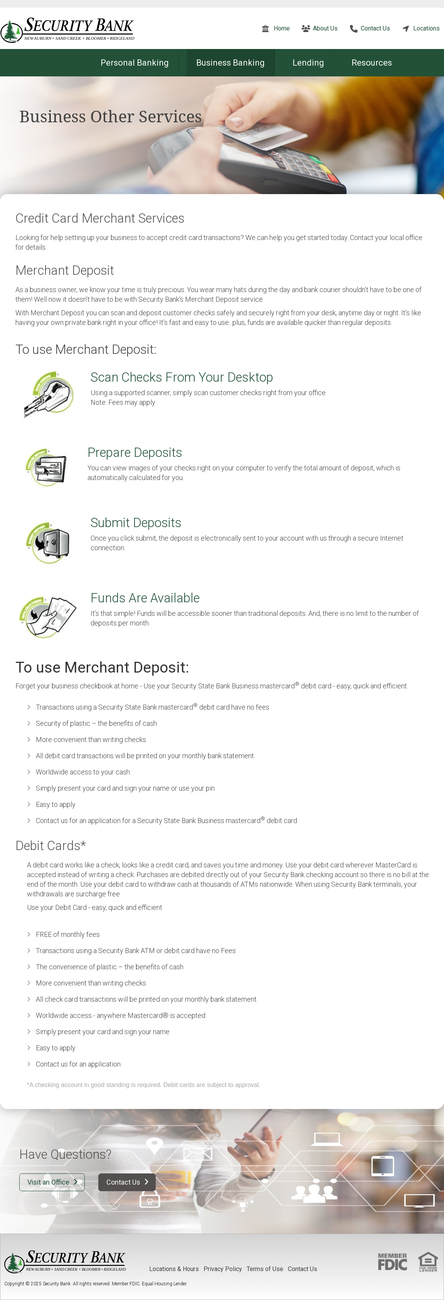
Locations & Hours (174, 1269)
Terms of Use (265, 1269)
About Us (325, 28)
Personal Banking (135, 63)
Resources (372, 63)
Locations (426, 28)
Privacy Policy (223, 1269)
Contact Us (375, 28)
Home (282, 28)
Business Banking (230, 63)
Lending (308, 63)
